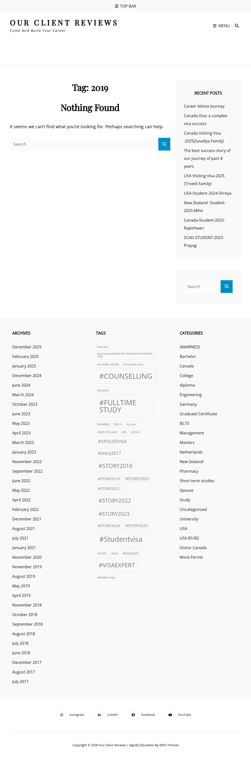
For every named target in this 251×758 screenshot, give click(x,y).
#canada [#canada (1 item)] (102, 347)
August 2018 (23, 633)
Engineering (191, 394)
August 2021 (23, 528)
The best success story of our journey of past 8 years (207, 158)
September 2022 (27, 471)
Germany (188, 404)
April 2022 (21, 500)
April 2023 (21, 433)
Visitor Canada (193, 547)
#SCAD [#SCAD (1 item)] (135, 432)
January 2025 (24, 366)
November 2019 (27, 566)
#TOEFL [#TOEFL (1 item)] (102, 553)
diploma (187, 385)
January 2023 (24, 452)
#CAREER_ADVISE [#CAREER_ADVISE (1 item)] (108, 364)
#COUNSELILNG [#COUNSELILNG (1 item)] (133, 364)
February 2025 (25, 356)
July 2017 (20, 681)
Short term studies (197, 480)
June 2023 (21, 414)
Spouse (186, 490)
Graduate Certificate (198, 414)
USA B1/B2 (189, 538)
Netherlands (191, 452)
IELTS (184, 423)
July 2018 (20, 643)
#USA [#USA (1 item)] (114, 553)
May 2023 (21, 423)
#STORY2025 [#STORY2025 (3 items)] (137, 525)
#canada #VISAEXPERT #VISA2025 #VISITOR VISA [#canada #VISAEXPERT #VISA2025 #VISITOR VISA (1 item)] (124, 355)
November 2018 (27, 605)
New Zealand (191, 461)
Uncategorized (193, 509)
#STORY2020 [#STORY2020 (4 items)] (137, 478)
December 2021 (26, 519)
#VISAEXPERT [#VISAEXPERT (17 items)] (117, 565)
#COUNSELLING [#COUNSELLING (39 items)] (125, 376)
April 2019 (21, 595)
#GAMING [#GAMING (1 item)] (103, 424)
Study (185, 500)
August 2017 (23, 672)
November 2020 (27, 557)
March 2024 (23, 394)
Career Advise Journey (204, 106)
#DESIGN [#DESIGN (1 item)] (103, 390)
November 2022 (27, 461)
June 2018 (21, 653)
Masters (187, 442)
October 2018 (24, 614)
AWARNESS (190, 347)
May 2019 (21, 586)
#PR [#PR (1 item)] (124, 432)
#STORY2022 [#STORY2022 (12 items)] (115, 500)
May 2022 (21, 490)
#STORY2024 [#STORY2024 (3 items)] (109, 525)
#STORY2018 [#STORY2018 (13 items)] (115, 466)
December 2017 (26, 662)
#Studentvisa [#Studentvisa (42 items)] (120, 539)
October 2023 (24, 404)
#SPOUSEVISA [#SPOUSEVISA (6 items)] (112, 441)
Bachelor (188, 356)
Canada (187, 366)
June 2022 (21, 480)
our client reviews (64, 22)
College (186, 375)
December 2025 (26, 347)
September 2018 (27, 624)
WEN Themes (169, 745)
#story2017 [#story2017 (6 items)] (109, 453)
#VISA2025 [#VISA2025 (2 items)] (130, 553)
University (189, 519)
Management (192, 433)
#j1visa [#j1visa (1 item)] (131, 424)
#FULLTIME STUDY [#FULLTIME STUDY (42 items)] (117, 406)
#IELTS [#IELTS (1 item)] (118, 424)
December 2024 (26, 375)
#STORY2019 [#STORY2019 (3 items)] (109, 478)
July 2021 (20, 538)
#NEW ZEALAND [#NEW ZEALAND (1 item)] (107, 432)
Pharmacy (189, 471)
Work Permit (191, 557)
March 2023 (23, 442)
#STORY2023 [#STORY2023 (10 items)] (114, 513)
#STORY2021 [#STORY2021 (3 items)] (109, 488)
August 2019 (23, 576)
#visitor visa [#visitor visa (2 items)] (106, 577)
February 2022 (25, 509)
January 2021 (24, 547)
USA (183, 528)
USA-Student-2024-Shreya (207, 193)
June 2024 (21, 385)
